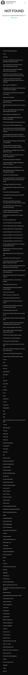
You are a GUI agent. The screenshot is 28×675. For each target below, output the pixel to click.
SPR (4, 417)
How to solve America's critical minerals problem (12, 280)
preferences (6, 398)
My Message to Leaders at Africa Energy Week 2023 (14, 318)
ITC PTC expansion (7, 527)
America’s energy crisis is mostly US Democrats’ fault (14, 420)
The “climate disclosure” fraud (10, 284)
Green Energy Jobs (7, 604)
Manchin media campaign (9, 485)
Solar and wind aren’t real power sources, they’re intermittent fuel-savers (12, 65)
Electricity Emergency (8, 442)
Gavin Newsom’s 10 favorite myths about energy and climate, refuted (12, 306)
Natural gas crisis (7, 542)
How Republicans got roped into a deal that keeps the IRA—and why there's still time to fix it (14, 136)
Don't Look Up (6, 494)
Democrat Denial (7, 470)
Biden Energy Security (8, 647)
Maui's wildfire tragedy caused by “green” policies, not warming (12, 331)
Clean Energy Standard (8, 581)
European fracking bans (8, 551)
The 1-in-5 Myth (7, 644)
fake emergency (6, 427)
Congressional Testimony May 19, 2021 (12, 595)
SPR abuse (5, 374)
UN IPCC (5, 563)
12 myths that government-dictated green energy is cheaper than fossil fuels (13, 211)
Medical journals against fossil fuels (11, 509)
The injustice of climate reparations (11, 192)
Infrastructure (6, 578)
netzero (5, 401)
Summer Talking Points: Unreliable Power (12, 228)
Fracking (5, 628)
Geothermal (6, 476)
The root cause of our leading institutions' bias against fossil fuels (14, 101)
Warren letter (6, 503)
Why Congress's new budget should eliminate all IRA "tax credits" (14, 150)
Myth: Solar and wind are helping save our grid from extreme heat (14, 349)
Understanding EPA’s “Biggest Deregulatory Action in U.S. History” (13, 163)
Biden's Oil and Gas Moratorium (10, 650)
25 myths (5, 430)
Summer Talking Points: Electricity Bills (12, 222)
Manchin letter (6, 500)
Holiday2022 (6, 408)
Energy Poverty (6, 637)
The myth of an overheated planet (11, 341)
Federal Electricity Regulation (10, 656)
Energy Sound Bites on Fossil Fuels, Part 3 (13, 235)
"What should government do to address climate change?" (12, 288)
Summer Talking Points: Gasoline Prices (12, 231)
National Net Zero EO (8, 482)
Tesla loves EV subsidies (8, 97)
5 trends (5, 424)
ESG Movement (6, 491)
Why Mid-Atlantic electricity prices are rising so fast (14, 105)
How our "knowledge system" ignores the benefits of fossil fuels (12, 118)
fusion (4, 395)
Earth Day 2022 (6, 467)
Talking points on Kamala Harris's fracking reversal (13, 215)
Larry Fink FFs (6, 488)
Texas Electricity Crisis (8, 598)
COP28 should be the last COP (10, 310)
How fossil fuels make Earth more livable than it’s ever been (13, 93)
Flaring (4, 659)
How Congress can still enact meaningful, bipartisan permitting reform (12, 70)
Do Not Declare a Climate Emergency (11, 338)
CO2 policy (5, 449)
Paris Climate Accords (8, 662)
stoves (4, 386)
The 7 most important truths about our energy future (14, 314)
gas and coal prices (7, 554)
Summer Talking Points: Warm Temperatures (13, 225)
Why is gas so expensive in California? (12, 159)
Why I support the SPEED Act (10, 85)
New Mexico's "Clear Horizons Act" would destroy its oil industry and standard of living (13, 74)
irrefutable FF (6, 445)
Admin (4, 668)
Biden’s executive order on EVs (10, 584)
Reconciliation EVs (7, 521)
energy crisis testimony (8, 461)
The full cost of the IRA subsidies (10, 175)
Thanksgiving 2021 (7, 518)
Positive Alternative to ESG (9, 566)
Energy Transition (7, 601)
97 (3, 377)
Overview (5, 57)
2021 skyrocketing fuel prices (10, 512)
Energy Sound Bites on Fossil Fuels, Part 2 (13, 238)
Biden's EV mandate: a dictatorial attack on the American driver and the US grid (14, 266)
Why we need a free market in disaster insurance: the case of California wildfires (12, 146)
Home (4, 54)
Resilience (5, 572)
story (4, 392)
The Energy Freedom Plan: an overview (12, 184)
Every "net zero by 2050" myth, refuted (12, 327)
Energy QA (5, 433)
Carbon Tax (5, 607)
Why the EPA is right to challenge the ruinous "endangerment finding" (13, 171)
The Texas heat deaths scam (9, 219)
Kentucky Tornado (7, 497)
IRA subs (5, 368)
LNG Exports (6, 575)
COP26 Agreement (7, 524)
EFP (4, 455)
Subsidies (5, 665)
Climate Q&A (6, 613)
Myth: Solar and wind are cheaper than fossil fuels (13, 344)
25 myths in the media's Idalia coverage (12, 335)
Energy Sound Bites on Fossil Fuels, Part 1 (13, 241)
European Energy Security (9, 473)
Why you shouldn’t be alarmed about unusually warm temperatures (14, 271)
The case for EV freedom (8, 292)
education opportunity (8, 464)
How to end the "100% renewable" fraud (12, 125)
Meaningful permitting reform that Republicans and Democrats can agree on (14, 88)
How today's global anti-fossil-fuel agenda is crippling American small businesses (13, 323)
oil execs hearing (7, 536)
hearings (5, 389)
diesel (4, 414)
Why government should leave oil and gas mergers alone (13, 249)
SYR (4, 362)
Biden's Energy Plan (7, 619)
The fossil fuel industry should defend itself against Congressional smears (13, 261)
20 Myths (5, 452)
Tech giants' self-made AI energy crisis (12, 258)
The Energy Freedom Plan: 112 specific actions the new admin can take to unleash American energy (14, 179)
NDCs (4, 557)
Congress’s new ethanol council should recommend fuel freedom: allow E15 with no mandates (13, 80)
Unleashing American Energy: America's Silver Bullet (14, 188)
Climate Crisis (6, 631)
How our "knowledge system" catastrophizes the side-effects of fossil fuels (13, 110)
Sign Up (5, 671)
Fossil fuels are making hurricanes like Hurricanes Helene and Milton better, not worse (14, 201)
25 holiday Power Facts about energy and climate (12, 301)
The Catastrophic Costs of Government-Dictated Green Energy (12, 206)
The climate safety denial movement (11, 298)
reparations (6, 405)
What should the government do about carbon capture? (14, 275)
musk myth (5, 383)
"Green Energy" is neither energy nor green (13, 356)
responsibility (6, 371)
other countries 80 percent (9, 539)
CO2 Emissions (6, 634)
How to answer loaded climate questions (12, 353)
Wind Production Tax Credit (9, 641)
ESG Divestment (7, 592)
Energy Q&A (6, 610)
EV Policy (5, 365)
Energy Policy (6, 616)
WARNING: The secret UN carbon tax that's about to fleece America (13, 155)
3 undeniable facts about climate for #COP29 (13, 195)
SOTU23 (5, 380)
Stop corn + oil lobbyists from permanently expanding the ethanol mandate (13, 60)
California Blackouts (8, 622)
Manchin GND (6, 458)
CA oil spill (5, 545)
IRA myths (5, 439)
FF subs (5, 359)
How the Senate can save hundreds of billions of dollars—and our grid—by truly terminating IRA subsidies (14, 129)
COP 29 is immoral (7, 198)
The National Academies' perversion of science (14, 122)
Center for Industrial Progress (10, 51)
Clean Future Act (7, 653)
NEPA (4, 515)
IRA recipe (5, 436)
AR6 (4, 560)
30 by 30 (5, 569)
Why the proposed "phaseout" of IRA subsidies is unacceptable (14, 141)
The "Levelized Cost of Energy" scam (11, 114)
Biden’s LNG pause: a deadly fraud (11, 294)
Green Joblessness (7, 548)
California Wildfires (7, 625)
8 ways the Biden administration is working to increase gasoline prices (13, 244)
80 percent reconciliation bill (9, 530)
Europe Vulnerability (8, 479)
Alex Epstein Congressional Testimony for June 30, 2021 (14, 588)
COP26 (5, 533)
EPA (4, 411)
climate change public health (9, 506)
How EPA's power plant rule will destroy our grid (13, 254)
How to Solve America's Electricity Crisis (12, 167)
